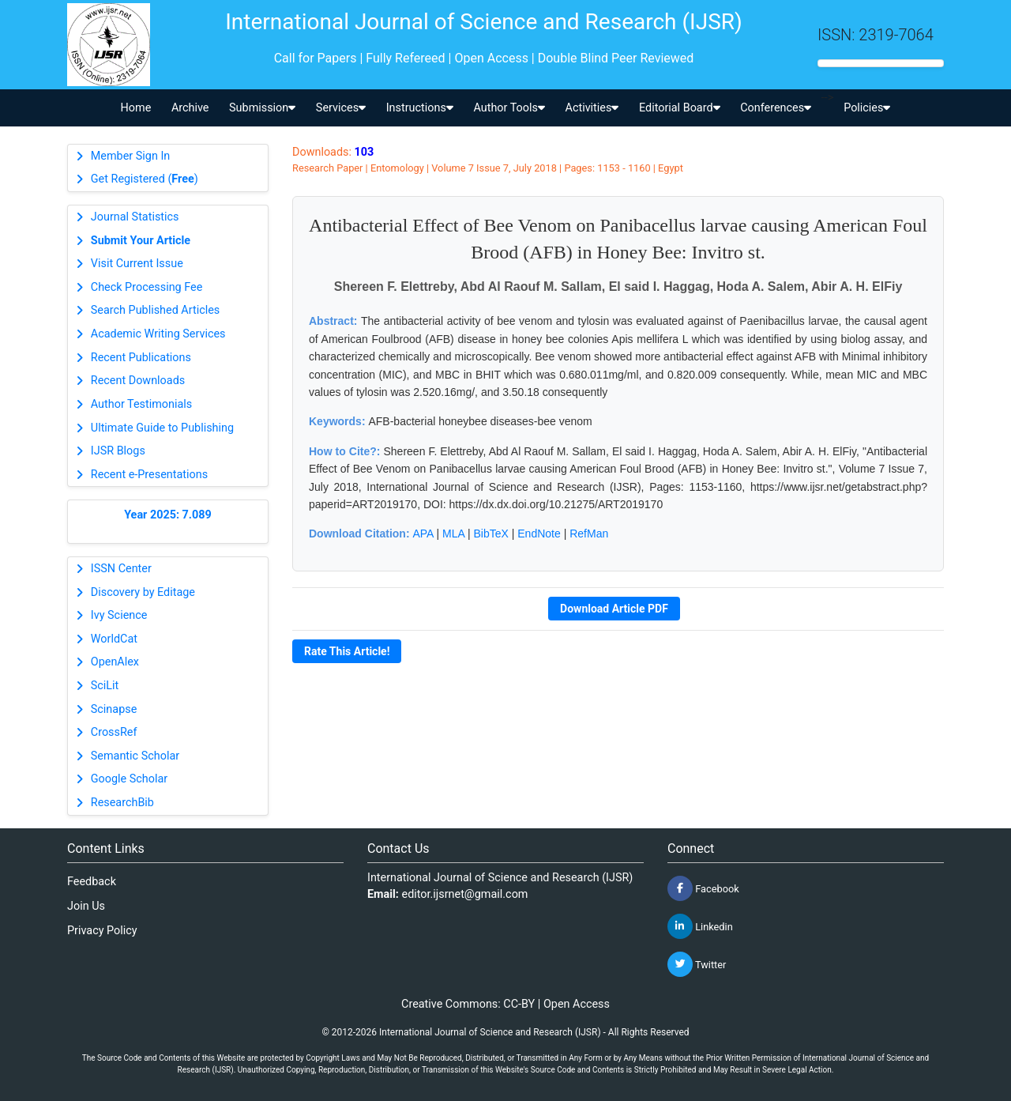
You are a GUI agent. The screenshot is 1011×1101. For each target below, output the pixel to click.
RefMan (588, 533)
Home (136, 108)
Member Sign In (130, 156)
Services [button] (341, 108)
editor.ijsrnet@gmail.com (465, 894)
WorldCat (114, 639)
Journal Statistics (135, 217)
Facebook (703, 888)
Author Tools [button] (508, 108)
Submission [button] (262, 108)
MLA (453, 533)
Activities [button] (592, 108)
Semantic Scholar (135, 756)
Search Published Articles (155, 310)
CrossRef (114, 732)
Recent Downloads (138, 380)
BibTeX (491, 533)
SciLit (105, 685)
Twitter (696, 964)
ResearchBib (122, 802)
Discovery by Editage (143, 592)
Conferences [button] (775, 108)
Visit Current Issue (137, 263)
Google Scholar (129, 779)
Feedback (91, 881)
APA (422, 533)
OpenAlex (115, 662)
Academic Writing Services (158, 334)
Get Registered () (144, 179)
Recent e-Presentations (149, 474)
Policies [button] (867, 108)
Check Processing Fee (147, 287)
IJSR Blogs (118, 451)
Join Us (86, 906)
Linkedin (700, 926)
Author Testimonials (141, 404)
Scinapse (114, 709)
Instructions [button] (419, 108)
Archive (190, 108)
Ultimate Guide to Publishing (162, 428)
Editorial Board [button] (679, 108)
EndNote (538, 533)
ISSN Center (121, 568)
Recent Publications (141, 357)
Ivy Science (119, 615)
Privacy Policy (102, 930)
